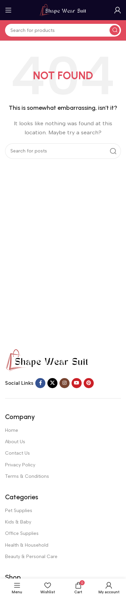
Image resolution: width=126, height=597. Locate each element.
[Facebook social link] (40, 383)
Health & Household (26, 545)
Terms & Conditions (27, 476)
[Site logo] (63, 10)
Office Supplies (22, 533)
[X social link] (52, 383)
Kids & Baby (18, 522)
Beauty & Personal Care (31, 556)
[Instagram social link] (64, 383)
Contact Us (17, 453)
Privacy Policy (20, 465)
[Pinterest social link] (89, 383)
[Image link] (47, 360)
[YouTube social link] (77, 383)
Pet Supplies (18, 510)
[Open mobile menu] (8, 10)
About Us (15, 442)
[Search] (63, 30)
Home (11, 430)
